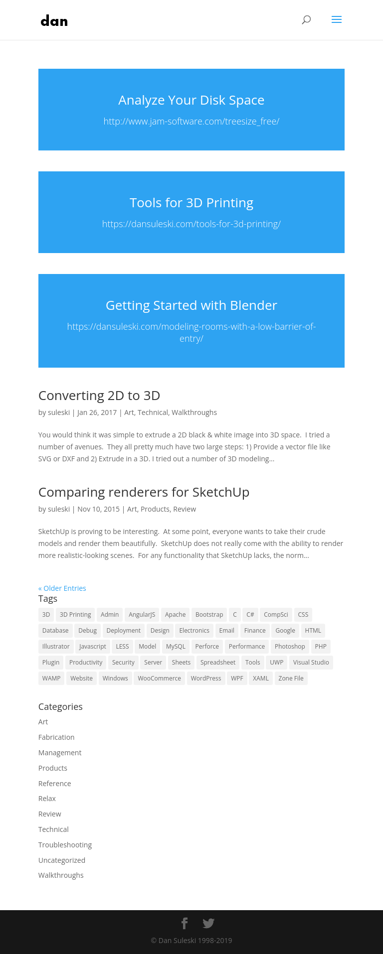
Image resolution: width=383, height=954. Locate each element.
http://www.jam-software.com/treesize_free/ (192, 121)
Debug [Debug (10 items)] (87, 630)
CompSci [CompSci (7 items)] (276, 614)
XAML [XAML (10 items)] (261, 678)
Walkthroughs (194, 412)
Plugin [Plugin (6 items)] (51, 662)
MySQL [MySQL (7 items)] (176, 646)
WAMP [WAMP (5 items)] (51, 678)
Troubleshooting (65, 844)
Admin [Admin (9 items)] (110, 614)
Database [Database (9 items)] (55, 630)
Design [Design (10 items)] (160, 630)
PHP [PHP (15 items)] (321, 646)
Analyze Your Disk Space (191, 100)
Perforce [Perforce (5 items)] (207, 646)
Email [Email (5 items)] (227, 630)
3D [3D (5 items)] (46, 614)
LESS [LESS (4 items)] (122, 646)
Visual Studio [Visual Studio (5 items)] (311, 662)
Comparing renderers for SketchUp (144, 492)
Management (60, 752)
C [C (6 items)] (235, 614)
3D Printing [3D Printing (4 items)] (75, 614)
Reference (54, 783)
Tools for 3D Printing (191, 202)
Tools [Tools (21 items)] (252, 662)
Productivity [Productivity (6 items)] (85, 662)
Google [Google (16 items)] (285, 630)
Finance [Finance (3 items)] (255, 630)
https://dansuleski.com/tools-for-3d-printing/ (191, 224)
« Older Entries (62, 588)
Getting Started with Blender (191, 305)
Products (155, 509)
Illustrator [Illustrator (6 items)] (56, 646)
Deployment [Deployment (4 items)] (124, 630)
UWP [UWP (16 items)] (276, 662)
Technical (153, 412)
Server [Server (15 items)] (153, 662)
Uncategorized (61, 860)
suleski (59, 412)
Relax (47, 798)
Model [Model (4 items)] (147, 646)
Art (129, 412)
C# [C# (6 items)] (250, 614)
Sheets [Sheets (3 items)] (181, 662)
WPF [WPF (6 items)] (237, 678)
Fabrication (56, 737)
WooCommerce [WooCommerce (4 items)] (159, 678)
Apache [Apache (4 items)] (175, 614)
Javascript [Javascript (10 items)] (92, 646)
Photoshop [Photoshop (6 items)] (290, 646)
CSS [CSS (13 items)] (303, 614)
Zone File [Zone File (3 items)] (291, 678)
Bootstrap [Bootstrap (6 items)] (209, 614)
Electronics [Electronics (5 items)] (194, 630)
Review (184, 509)
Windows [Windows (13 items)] (115, 678)
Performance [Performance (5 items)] (247, 646)
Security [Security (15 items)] (123, 662)
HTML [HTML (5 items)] (313, 630)
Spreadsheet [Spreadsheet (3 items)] (217, 662)
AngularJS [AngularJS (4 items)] (142, 614)
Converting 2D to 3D (99, 395)
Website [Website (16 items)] (81, 678)
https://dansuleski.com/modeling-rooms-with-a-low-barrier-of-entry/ (191, 332)
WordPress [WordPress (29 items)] (206, 678)
